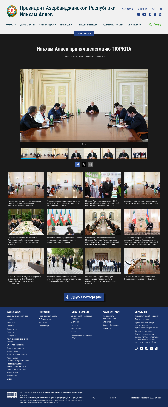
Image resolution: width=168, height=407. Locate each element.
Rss (160, 14)
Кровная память (13, 351)
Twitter (155, 14)
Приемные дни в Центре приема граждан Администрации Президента (146, 325)
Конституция (12, 329)
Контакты (107, 328)
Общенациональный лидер (17, 316)
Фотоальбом (12, 375)
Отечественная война (15, 345)
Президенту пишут (142, 319)
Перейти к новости (94, 57)
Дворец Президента (111, 325)
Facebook (150, 14)
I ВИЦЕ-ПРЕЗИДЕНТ (88, 24)
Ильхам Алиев (36, 14)
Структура (107, 322)
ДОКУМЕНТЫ (27, 24)
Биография (43, 322)
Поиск (157, 24)
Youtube (144, 14)
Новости (74, 325)
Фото (130, 8)
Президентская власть (48, 316)
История (10, 319)
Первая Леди (44, 326)
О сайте (113, 398)
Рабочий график (45, 319)
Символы (10, 332)
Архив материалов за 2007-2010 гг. (146, 398)
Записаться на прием (143, 331)
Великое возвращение (15, 348)
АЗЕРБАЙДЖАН (47, 24)
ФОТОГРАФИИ (84, 33)
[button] (146, 105)
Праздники (11, 335)
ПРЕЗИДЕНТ (66, 24)
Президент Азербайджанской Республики (68, 8)
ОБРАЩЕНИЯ (134, 24)
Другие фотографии (86, 297)
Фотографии (76, 328)
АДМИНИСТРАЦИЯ (113, 24)
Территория (11, 322)
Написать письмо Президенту (147, 316)
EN (160, 8)
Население (11, 326)
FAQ (93, 398)
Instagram (138, 14)
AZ (153, 8)
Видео (143, 8)
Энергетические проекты (17, 354)
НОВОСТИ (11, 24)
